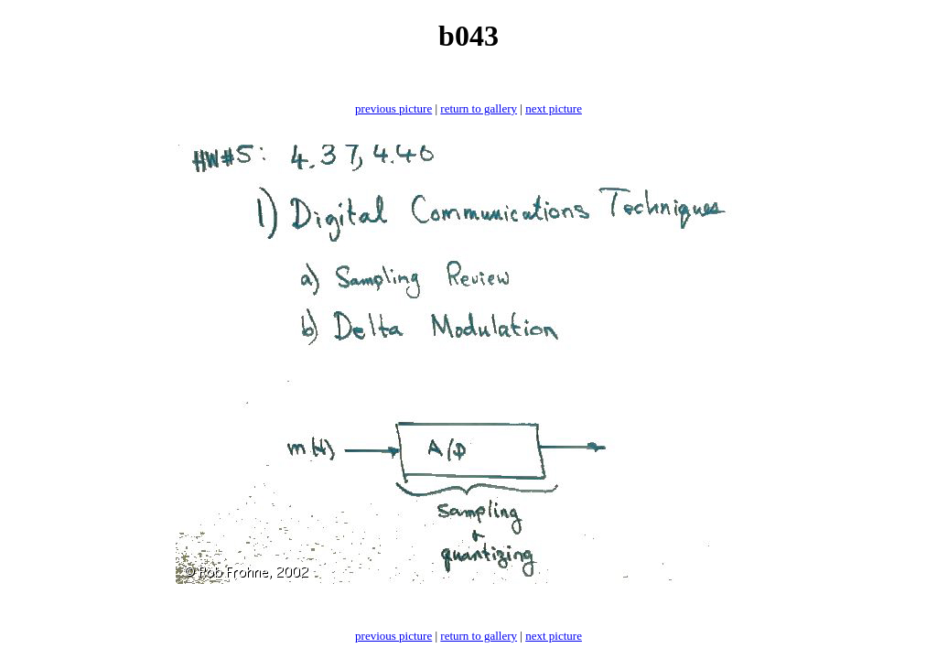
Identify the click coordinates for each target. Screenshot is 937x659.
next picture (553, 108)
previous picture (393, 108)
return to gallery (478, 108)
